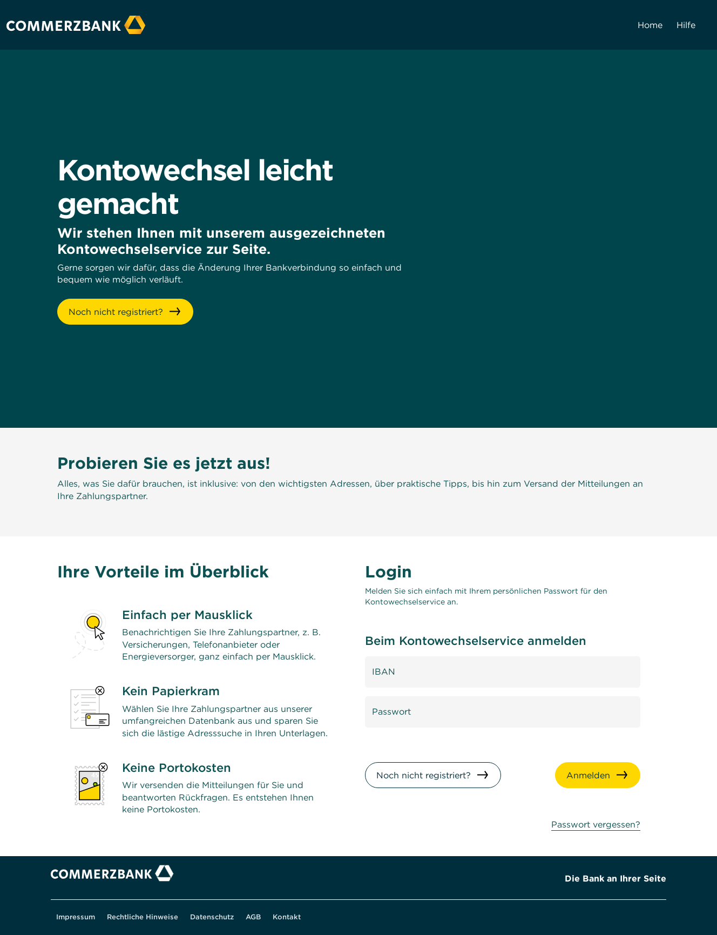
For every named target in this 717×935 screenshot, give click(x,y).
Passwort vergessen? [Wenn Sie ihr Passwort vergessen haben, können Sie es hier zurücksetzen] (595, 824)
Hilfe (686, 24)
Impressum (75, 916)
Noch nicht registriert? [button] (116, 311)
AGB (253, 916)
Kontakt (287, 916)
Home (650, 24)
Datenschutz (212, 916)
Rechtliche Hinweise (142, 916)
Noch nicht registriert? (423, 775)
